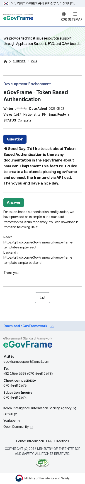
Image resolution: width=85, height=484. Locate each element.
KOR (64, 19)
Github (8, 414)
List (42, 297)
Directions (61, 441)
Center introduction (30, 441)
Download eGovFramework (25, 326)
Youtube (9, 420)
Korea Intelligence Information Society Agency (37, 408)
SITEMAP (75, 19)
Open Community (16, 426)
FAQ (49, 441)
